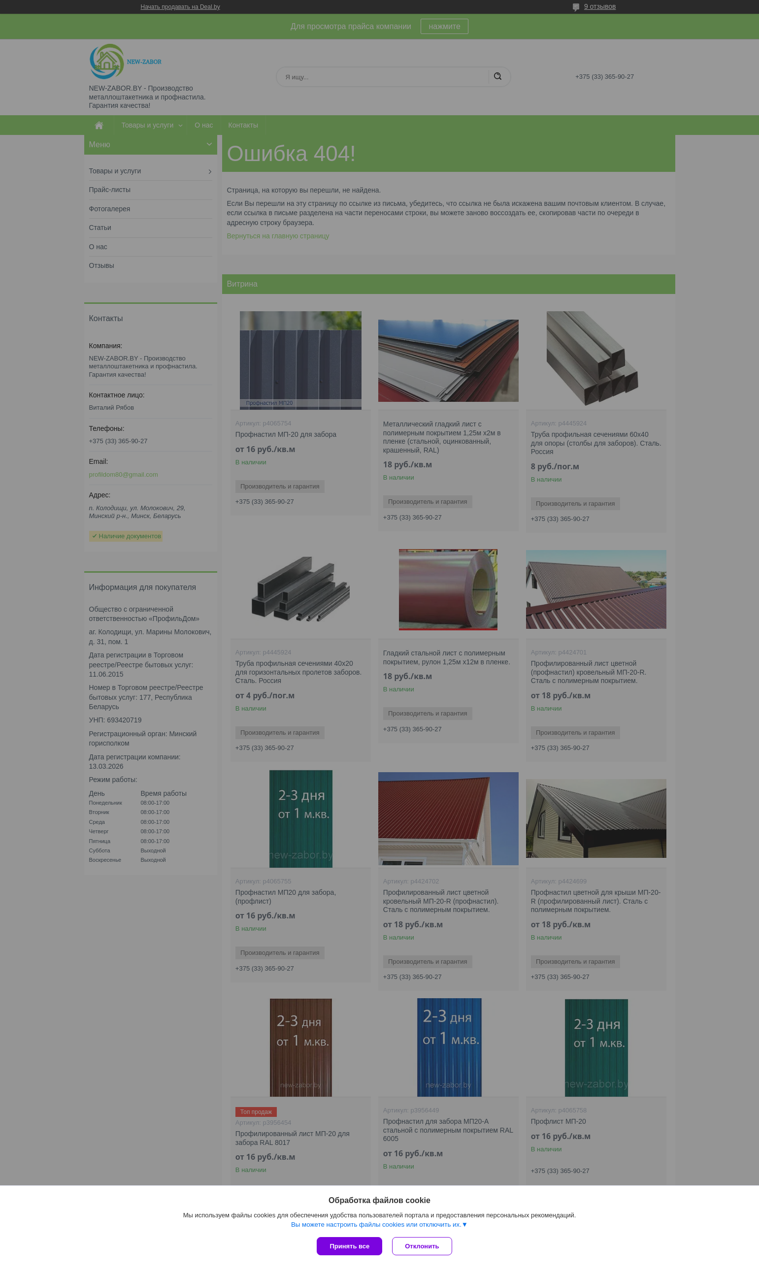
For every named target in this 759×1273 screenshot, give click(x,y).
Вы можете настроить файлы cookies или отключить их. (376, 1224)
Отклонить (422, 1246)
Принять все (349, 1246)
